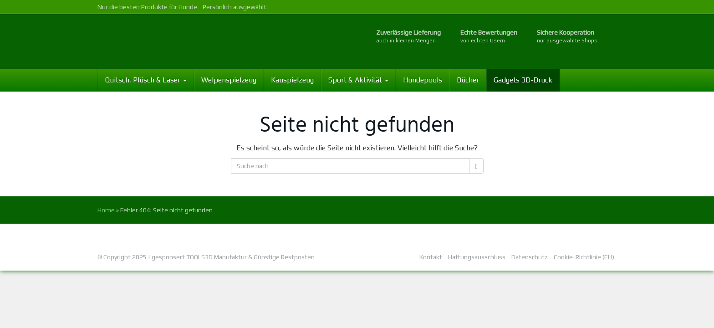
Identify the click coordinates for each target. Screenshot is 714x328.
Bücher (468, 80)
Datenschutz (529, 257)
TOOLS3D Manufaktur (216, 257)
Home (106, 210)
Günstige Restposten (284, 257)
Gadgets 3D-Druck (523, 80)
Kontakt (430, 257)
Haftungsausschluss (476, 257)
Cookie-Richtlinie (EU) (584, 257)
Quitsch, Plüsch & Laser (146, 80)
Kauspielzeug (292, 80)
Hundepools (422, 80)
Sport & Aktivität (358, 80)
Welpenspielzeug (228, 80)
